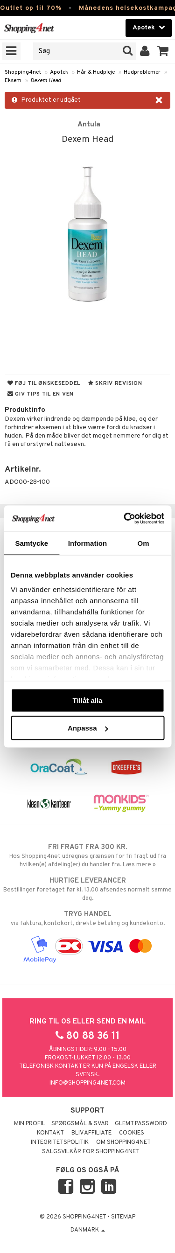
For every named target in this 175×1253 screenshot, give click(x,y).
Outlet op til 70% (31, 8)
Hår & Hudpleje (96, 72)
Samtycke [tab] (31, 543)
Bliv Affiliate (91, 1133)
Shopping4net (23, 72)
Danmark (87, 1230)
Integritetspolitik (60, 1142)
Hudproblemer (142, 72)
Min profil (29, 1124)
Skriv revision (115, 383)
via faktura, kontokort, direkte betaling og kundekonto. (87, 918)
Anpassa (88, 728)
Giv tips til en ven (40, 394)
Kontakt (50, 1133)
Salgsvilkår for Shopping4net (91, 1152)
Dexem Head (45, 80)
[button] (163, 51)
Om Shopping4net (123, 1142)
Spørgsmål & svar (80, 1124)
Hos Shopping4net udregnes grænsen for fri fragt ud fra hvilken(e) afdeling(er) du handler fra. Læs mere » (87, 855)
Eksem (13, 80)
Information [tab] (87, 543)
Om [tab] (143, 543)
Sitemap (123, 1217)
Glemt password (141, 1124)
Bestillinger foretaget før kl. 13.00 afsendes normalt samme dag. (87, 889)
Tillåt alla (88, 700)
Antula (88, 124)
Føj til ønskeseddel (43, 383)
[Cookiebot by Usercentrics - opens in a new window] (124, 519)
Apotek (59, 72)
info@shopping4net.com (87, 1083)
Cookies (131, 1133)
